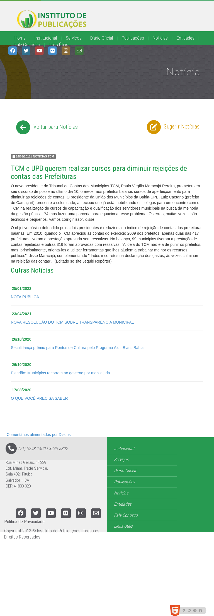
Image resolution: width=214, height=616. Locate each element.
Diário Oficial (101, 38)
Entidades (185, 38)
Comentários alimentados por (39, 434)
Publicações (133, 38)
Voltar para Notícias (46, 127)
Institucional (45, 38)
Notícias (160, 38)
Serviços (74, 38)
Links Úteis (58, 44)
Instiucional (124, 448)
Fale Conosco (27, 44)
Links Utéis (123, 526)
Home (20, 38)
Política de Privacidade (24, 521)
